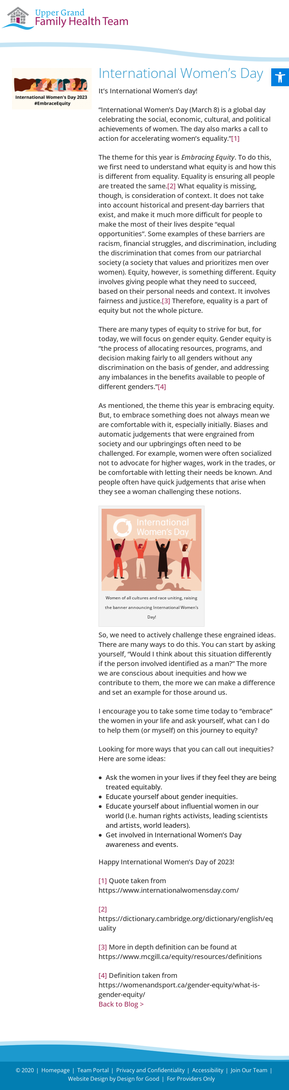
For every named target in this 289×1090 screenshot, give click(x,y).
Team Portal (93, 1070)
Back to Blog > (121, 1004)
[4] (162, 386)
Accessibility (207, 1070)
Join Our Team (249, 1070)
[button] (280, 77)
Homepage (55, 1070)
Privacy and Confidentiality (150, 1070)
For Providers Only (191, 1078)
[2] (171, 185)
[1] (235, 138)
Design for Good (138, 1078)
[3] (166, 300)
